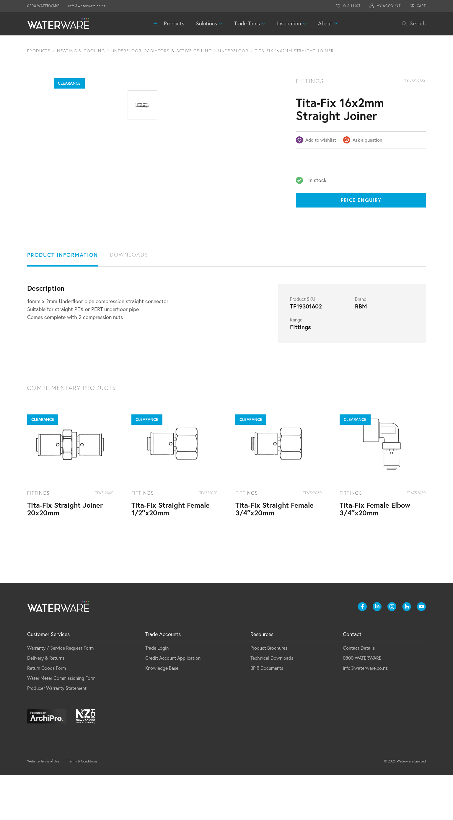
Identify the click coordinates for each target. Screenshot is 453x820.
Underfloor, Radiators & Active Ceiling (161, 50)
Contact (352, 679)
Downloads (129, 299)
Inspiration (289, 23)
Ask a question (367, 140)
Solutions (206, 23)
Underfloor (233, 50)
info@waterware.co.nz (86, 6)
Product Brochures (268, 693)
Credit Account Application (173, 703)
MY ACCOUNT (389, 6)
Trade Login (157, 693)
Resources (261, 679)
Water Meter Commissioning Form (61, 723)
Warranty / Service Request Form (60, 693)
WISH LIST (351, 6)
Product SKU (302, 344)
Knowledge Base (161, 713)
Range (296, 364)
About (325, 23)
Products (174, 23)
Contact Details (359, 693)
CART (421, 6)
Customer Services (48, 679)
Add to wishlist (320, 140)
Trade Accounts (163, 679)
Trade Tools (247, 23)
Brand (360, 344)
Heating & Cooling (81, 50)
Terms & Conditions (82, 806)
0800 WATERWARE (43, 6)
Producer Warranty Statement (57, 733)
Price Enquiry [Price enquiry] (361, 200)
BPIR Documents (266, 713)
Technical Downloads (271, 703)
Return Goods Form (46, 713)
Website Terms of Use (43, 806)
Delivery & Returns (45, 703)
